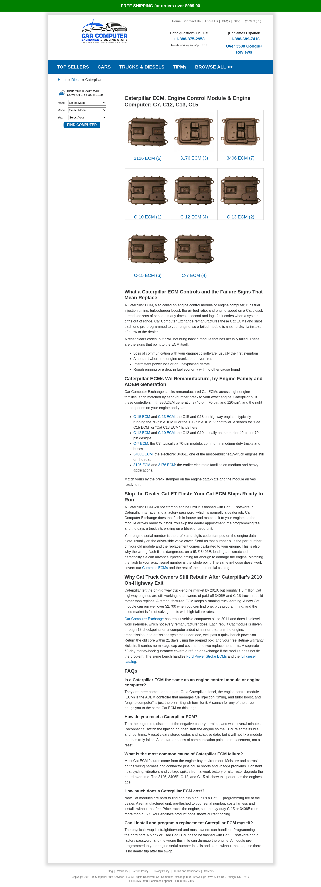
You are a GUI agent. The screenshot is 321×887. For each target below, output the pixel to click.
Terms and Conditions (187, 871)
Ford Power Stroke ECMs (206, 656)
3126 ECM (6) (148, 158)
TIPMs (180, 66)
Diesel (76, 80)
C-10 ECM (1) (147, 216)
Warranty (122, 871)
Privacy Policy (161, 871)
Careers (209, 871)
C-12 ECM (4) (194, 216)
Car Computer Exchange (144, 619)
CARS (104, 66)
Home (176, 21)
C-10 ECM (166, 433)
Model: (62, 110)
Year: (61, 117)
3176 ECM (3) (194, 158)
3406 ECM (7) (241, 158)
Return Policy (140, 871)
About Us (211, 21)
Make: (62, 102)
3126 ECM (142, 465)
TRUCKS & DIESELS (141, 66)
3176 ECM (166, 465)
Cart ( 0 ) (252, 21)
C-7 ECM (141, 443)
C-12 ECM (142, 433)
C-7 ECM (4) (194, 275)
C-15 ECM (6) (147, 275)
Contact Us (192, 21)
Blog (237, 21)
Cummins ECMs (155, 568)
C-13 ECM (166, 417)
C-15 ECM (142, 417)
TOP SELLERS (73, 66)
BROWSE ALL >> (214, 66)
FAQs (226, 21)
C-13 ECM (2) (240, 216)
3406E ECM (143, 454)
